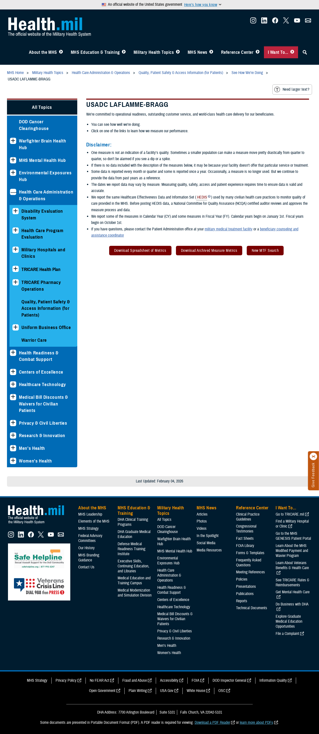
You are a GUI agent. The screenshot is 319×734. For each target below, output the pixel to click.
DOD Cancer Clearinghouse (34, 125)
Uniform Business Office (46, 327)
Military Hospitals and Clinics (43, 253)
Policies (241, 579)
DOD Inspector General (229, 680)
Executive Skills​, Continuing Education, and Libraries (133, 566)
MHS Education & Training (95, 52)
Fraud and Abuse (134, 680)
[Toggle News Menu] (211, 52)
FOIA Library (245, 545)
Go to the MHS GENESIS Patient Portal (293, 536)
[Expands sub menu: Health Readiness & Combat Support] (13, 353)
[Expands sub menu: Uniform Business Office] (15, 327)
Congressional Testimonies (246, 529)
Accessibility (169, 680)
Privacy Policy (66, 680)
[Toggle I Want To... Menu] (292, 52)
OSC (221, 690)
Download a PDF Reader (212, 722)
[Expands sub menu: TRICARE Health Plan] (15, 269)
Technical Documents (251, 607)
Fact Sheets (245, 538)
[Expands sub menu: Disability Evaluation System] (15, 211)
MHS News (197, 52)
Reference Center (237, 52)
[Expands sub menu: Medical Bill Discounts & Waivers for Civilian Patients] (13, 397)
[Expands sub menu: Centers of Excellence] (13, 372)
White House (196, 690)
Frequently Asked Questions (248, 563)
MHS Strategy (88, 528)
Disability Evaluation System (42, 214)
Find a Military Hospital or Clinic (292, 524)
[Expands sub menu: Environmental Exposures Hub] (13, 173)
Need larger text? (291, 89)
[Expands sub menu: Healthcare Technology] (13, 384)
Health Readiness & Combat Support (39, 356)
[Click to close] (313, 456)
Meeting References (250, 572)
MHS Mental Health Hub (42, 160)
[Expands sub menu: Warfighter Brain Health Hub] (13, 141)
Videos (202, 528)
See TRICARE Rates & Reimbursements (292, 583)
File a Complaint (287, 633)
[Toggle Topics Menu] (178, 52)
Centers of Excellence (41, 372)
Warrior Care (34, 340)
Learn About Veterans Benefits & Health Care (292, 565)
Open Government (102, 690)
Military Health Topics (154, 52)
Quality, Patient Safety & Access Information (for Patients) (45, 308)
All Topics (42, 107)
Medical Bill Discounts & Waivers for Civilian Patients (43, 403)
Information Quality (273, 680)
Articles (202, 514)
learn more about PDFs (256, 722)
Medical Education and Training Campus (134, 581)
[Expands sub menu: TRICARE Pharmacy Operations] (15, 282)
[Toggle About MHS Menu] (61, 52)
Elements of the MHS (93, 521)
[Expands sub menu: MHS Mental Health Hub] (13, 160)
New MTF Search (265, 250)
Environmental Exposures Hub (45, 176)
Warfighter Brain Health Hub (42, 144)
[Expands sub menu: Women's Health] (13, 461)
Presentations (246, 586)
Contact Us (86, 567)
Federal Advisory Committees (90, 538)
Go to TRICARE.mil (290, 514)
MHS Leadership (90, 514)
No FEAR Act (99, 680)
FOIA (195, 680)
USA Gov (166, 690)
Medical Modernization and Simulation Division (135, 593)
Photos (202, 521)
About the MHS (43, 52)
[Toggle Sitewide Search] (305, 52)
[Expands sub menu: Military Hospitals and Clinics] (15, 250)
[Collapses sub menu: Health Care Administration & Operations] (13, 192)
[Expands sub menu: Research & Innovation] (13, 435)
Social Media (206, 542)
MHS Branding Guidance (88, 558)
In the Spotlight (208, 535)
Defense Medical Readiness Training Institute (131, 548)
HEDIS (201, 198)
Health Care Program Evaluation (42, 234)
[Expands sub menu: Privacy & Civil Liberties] (13, 423)
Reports (241, 601)
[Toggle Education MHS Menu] (124, 52)
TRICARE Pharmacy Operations (41, 285)
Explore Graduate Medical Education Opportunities (289, 621)
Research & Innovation (42, 435)
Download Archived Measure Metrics (209, 250)
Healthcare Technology (42, 384)
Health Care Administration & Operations (46, 195)
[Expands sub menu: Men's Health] (13, 448)
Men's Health (32, 448)
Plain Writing (138, 690)
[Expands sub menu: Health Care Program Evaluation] (15, 230)
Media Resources (209, 550)
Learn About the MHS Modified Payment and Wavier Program (292, 550)
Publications (245, 593)
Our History (86, 547)
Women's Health (35, 461)
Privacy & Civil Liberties (43, 423)
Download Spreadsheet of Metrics (140, 250)
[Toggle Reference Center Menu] (257, 52)
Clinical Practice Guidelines (247, 517)
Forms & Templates (250, 552)
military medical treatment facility (228, 229)
